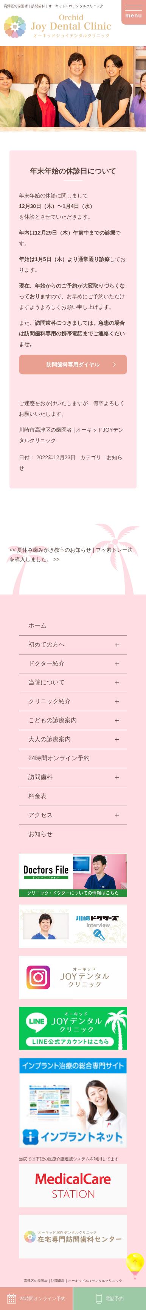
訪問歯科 (40, 777)
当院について (46, 682)
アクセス (40, 815)
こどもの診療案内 (52, 720)
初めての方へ (46, 644)
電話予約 (109, 1299)
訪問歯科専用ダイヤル (73, 365)
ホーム (37, 625)
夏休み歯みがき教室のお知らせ (50, 550)
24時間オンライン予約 (36, 1299)
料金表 (37, 796)
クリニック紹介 (49, 701)
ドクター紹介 (46, 663)
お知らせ (40, 834)
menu (133, 13)
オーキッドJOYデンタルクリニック (95, 1281)
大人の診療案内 (49, 739)
